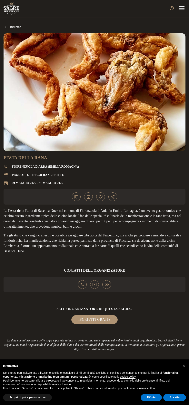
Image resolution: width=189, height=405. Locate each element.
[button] (184, 366)
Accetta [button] (175, 397)
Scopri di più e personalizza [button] (27, 397)
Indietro (12, 27)
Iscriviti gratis (94, 319)
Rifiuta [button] (151, 397)
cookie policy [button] (127, 376)
